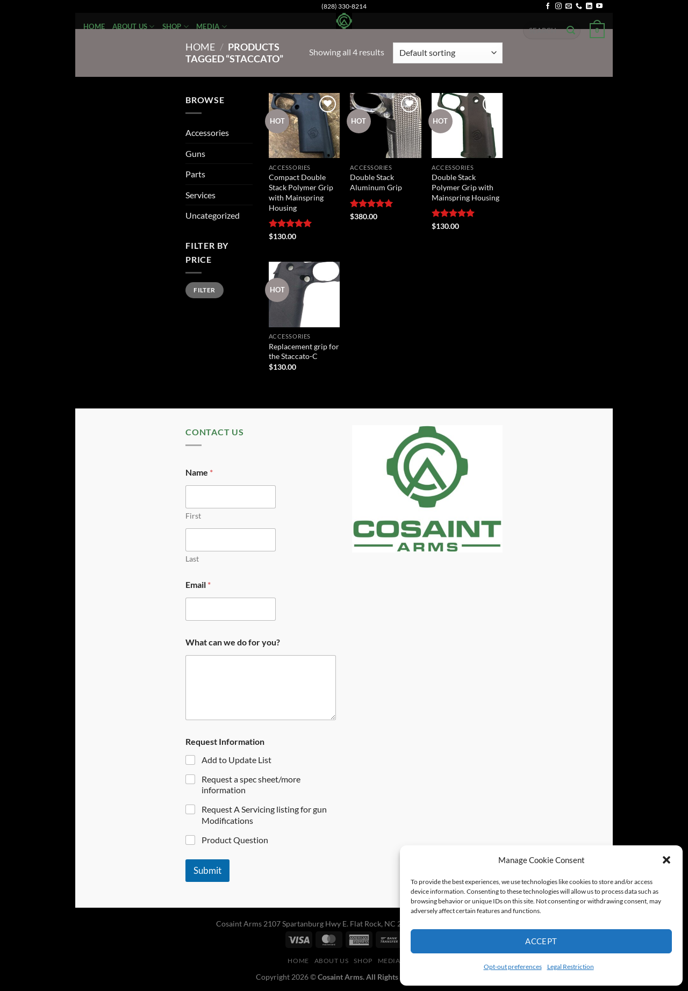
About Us (133, 26)
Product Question (235, 840)
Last (192, 558)
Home (94, 26)
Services (200, 195)
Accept (541, 941)
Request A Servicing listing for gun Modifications (264, 814)
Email (198, 584)
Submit (207, 870)
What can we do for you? (232, 642)
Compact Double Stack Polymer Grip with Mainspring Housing (301, 192)
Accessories (207, 132)
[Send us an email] (568, 6)
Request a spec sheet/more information (251, 784)
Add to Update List (236, 760)
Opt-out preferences (513, 967)
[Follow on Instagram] (558, 6)
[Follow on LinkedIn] (589, 6)
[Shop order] (448, 52)
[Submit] (571, 30)
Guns (195, 153)
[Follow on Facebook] (547, 6)
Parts (195, 174)
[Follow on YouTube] (599, 6)
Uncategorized (212, 215)
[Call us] (579, 6)
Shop (175, 26)
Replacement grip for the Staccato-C (304, 351)
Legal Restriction (570, 967)
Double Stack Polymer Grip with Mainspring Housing (465, 187)
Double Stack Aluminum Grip (376, 182)
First (193, 515)
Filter (204, 290)
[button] (666, 859)
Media (211, 26)
